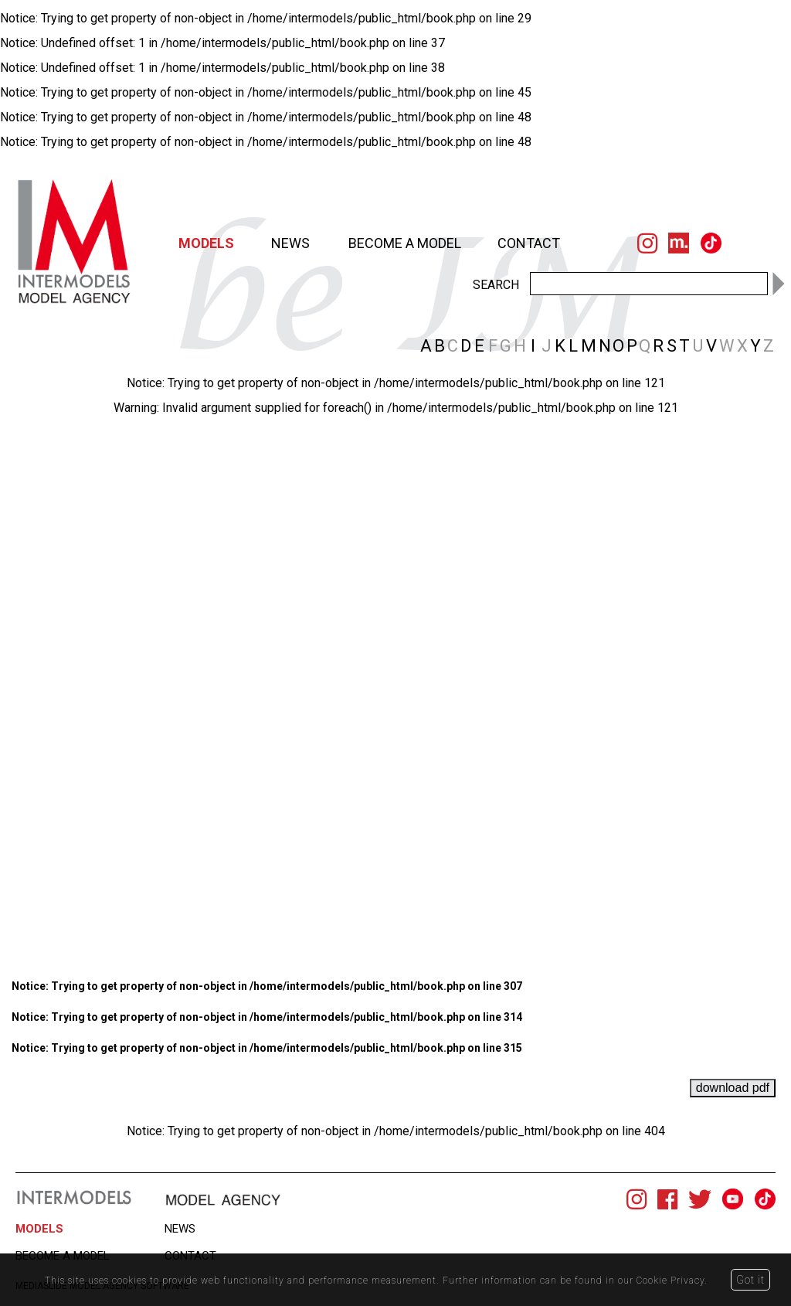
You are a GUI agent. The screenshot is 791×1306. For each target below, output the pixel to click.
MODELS (206, 243)
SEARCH (496, 284)
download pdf (732, 1087)
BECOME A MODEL (404, 243)
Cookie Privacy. (672, 1279)
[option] (395, 414)
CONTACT (528, 243)
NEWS (290, 243)
